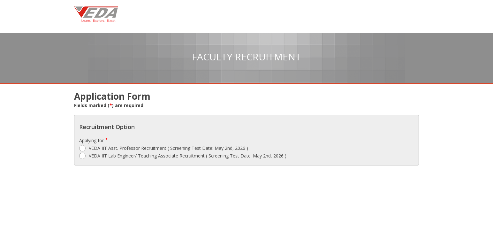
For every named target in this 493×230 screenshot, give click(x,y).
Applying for (93, 140)
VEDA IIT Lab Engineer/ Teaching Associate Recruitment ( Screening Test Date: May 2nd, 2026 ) (182, 156)
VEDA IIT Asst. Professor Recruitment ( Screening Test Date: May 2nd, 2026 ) (163, 148)
